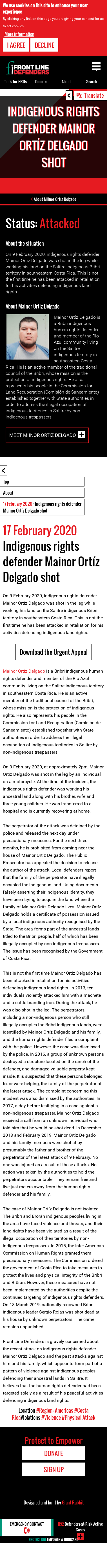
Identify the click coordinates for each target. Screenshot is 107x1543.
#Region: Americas (54, 1410)
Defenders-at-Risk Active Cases (80, 1527)
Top (6, 481)
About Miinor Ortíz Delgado (55, 199)
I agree (16, 45)
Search (91, 81)
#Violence (51, 1417)
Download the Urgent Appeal (54, 651)
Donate (40, 81)
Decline (44, 45)
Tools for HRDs (15, 81)
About (8, 492)
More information (19, 34)
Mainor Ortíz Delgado (24, 671)
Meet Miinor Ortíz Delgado (42, 435)
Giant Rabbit (73, 1502)
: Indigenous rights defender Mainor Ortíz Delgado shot (42, 507)
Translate (94, 95)
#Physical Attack (78, 1417)
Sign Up (54, 1469)
